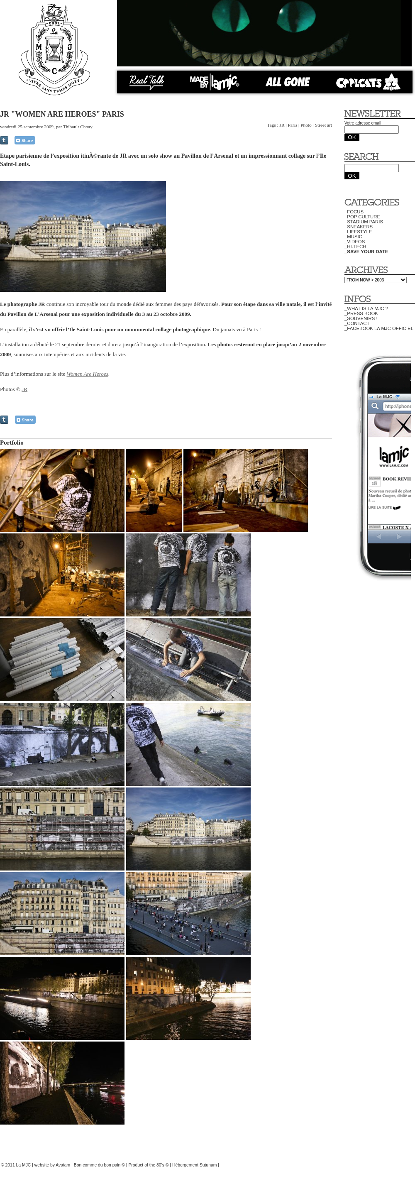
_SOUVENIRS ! (361, 318)
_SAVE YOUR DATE (366, 251)
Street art (323, 124)
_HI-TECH (355, 246)
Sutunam (208, 1165)
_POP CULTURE (362, 216)
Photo (306, 124)
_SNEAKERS (358, 226)
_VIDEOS (354, 241)
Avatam (63, 1165)
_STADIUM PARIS (363, 221)
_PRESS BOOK (361, 313)
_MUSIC (353, 236)
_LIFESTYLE (358, 231)
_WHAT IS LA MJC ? (366, 308)
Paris (292, 124)
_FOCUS (354, 211)
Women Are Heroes (87, 374)
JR (282, 124)
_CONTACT (356, 323)
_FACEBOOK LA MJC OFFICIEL (378, 328)
